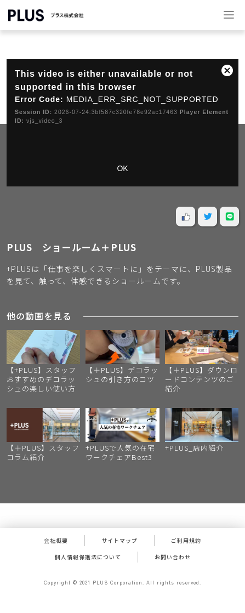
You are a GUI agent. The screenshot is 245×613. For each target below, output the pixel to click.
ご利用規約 (186, 540)
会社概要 (56, 540)
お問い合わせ (173, 557)
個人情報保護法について (88, 557)
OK (122, 168)
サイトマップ (119, 540)
